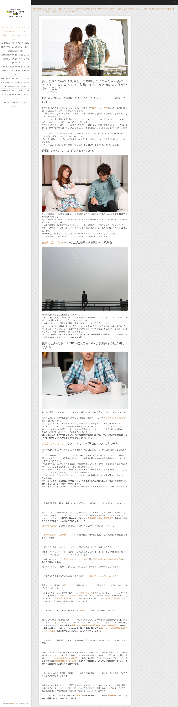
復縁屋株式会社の (60, 598)
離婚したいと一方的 (99, 108)
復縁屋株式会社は (49, 526)
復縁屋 (112, 695)
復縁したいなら (52, 242)
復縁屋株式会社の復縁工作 (100, 518)
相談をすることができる (114, 418)
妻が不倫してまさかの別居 (55, 535)
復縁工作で (75, 658)
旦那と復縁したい (74, 515)
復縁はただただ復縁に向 (70, 596)
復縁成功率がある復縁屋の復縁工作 (107, 559)
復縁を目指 (111, 625)
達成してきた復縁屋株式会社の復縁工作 (87, 625)
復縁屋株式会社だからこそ (66, 661)
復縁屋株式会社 (13, 703)
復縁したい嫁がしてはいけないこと (103, 576)
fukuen (45, 92)
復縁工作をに (72, 598)
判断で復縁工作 (86, 593)
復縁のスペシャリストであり (75, 559)
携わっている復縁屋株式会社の (58, 658)
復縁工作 (80, 695)
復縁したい (66, 585)
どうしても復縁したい (62, 623)
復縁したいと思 (86, 610)
